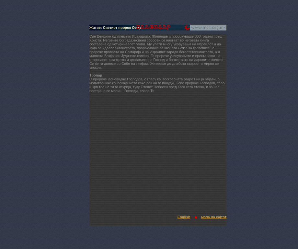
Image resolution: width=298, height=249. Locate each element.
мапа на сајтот (213, 217)
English (184, 217)
